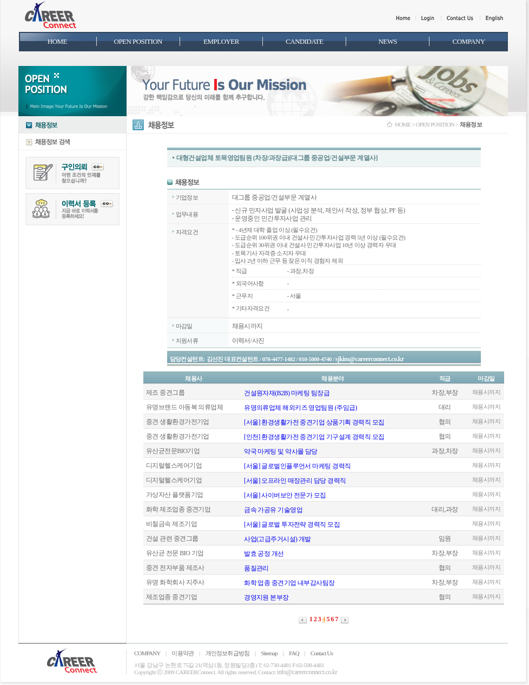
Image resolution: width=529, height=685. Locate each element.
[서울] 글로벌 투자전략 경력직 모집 (292, 524)
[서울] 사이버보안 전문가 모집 (285, 495)
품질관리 (256, 568)
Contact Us (321, 653)
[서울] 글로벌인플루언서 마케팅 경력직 (297, 466)
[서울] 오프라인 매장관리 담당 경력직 (295, 480)
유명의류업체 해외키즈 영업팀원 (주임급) (300, 407)
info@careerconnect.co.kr (307, 672)
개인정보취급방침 (228, 653)
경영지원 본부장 (266, 597)
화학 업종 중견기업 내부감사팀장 (289, 583)
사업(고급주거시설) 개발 (277, 539)
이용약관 (182, 653)
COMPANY (147, 653)
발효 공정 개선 (264, 553)
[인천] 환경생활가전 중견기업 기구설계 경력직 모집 (314, 437)
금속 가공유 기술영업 (273, 510)
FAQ (294, 653)
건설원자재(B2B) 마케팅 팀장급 (286, 393)
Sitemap (269, 653)
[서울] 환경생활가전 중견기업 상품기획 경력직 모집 (314, 422)
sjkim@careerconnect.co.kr (369, 359)
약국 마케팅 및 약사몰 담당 (281, 451)
